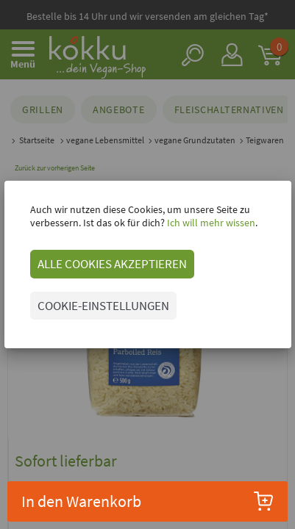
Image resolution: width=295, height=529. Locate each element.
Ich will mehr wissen (210, 222)
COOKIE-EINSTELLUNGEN (103, 306)
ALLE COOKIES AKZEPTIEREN (112, 264)
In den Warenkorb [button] (147, 501)
